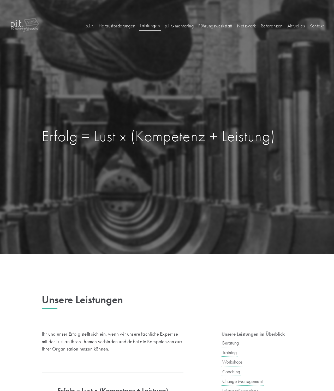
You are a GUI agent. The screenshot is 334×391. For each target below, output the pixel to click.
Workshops (236, 362)
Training (233, 352)
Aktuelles (296, 26)
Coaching (235, 372)
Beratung (234, 343)
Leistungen (150, 25)
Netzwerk (246, 26)
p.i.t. (90, 26)
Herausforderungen (117, 26)
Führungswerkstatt (215, 26)
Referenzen (271, 26)
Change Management (246, 381)
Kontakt (316, 26)
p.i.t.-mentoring (179, 26)
